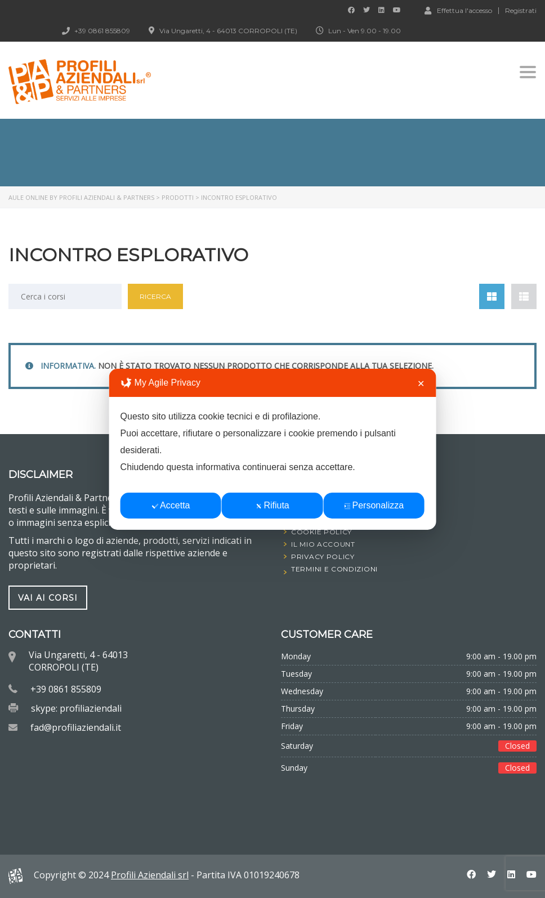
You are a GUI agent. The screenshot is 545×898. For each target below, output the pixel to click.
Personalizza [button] (374, 505)
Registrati (521, 10)
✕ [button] (421, 383)
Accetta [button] (171, 505)
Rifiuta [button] (272, 505)
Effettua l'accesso (458, 10)
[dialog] (272, 449)
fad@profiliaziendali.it (75, 727)
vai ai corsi (48, 597)
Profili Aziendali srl (150, 875)
